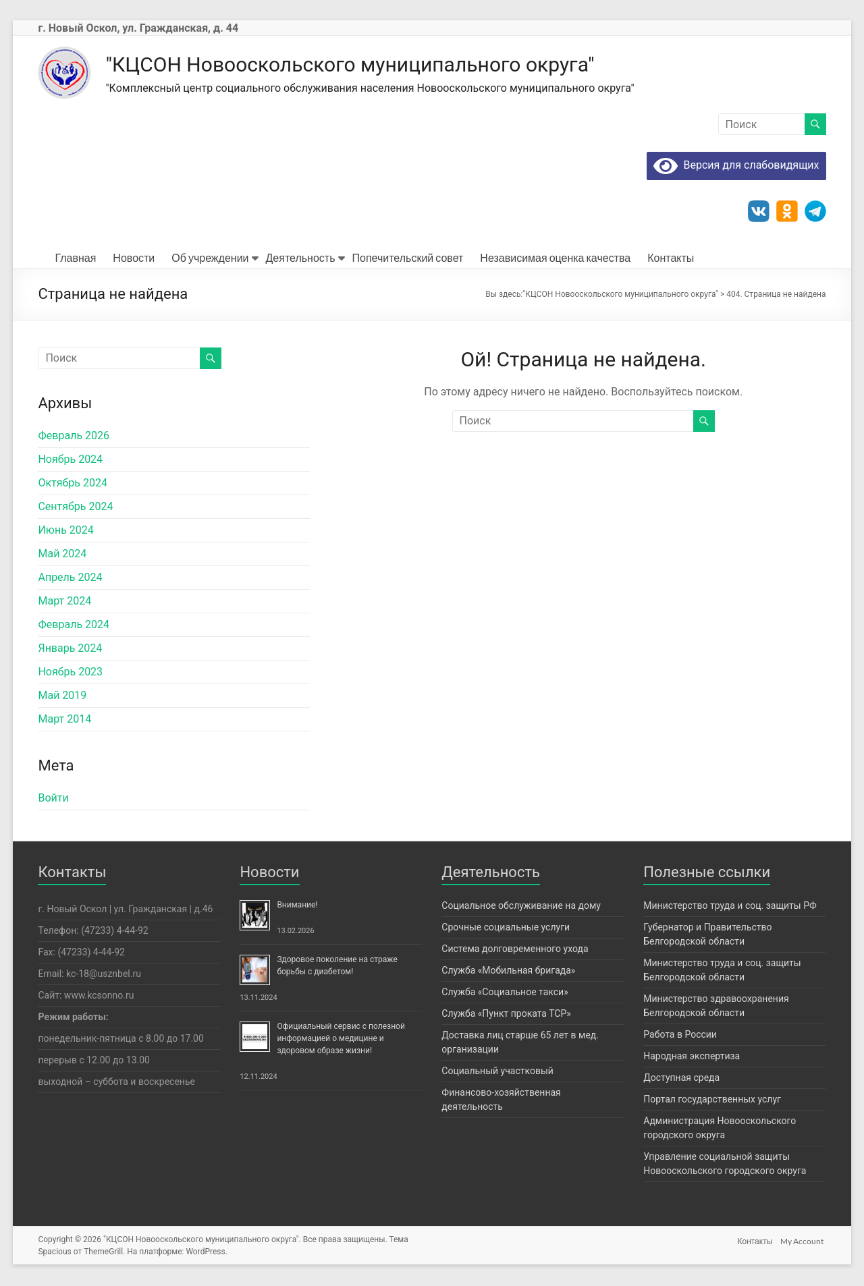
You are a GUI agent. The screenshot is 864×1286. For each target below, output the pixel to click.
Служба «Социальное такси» (504, 993)
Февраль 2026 (73, 436)
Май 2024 (62, 555)
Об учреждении (209, 258)
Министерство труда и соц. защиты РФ (730, 906)
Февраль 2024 (73, 625)
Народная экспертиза (691, 1057)
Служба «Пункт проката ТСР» (506, 1014)
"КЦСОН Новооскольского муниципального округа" (398, 65)
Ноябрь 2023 (70, 673)
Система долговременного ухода (514, 950)
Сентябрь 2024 (75, 507)
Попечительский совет (408, 258)
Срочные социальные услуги (505, 928)
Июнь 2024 (65, 531)
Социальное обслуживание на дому (521, 906)
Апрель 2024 (70, 578)
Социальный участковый (497, 1072)
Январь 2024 (70, 649)
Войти (53, 799)
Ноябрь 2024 (70, 460)
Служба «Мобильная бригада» (508, 971)
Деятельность (300, 258)
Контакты (670, 258)
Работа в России (680, 1035)
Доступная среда (681, 1078)
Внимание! (297, 906)
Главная (75, 258)
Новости (134, 258)
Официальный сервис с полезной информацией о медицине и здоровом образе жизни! (341, 1040)
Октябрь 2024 (72, 484)
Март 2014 (64, 720)
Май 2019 (62, 696)
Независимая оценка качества (555, 258)
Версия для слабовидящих (736, 166)
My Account (804, 1240)
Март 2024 (64, 602)
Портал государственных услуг (712, 1100)
